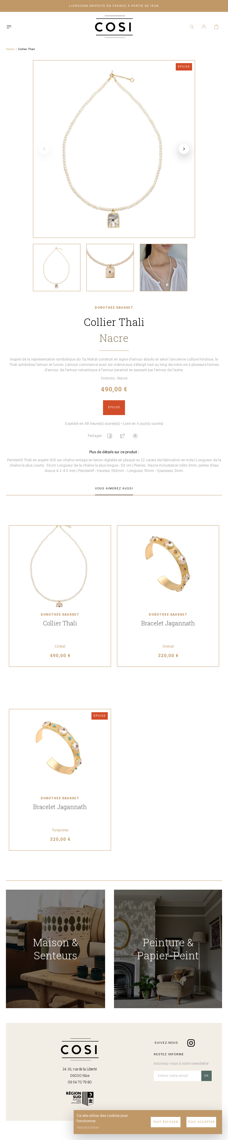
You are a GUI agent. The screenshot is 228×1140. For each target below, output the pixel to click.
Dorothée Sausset (114, 307)
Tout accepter (201, 1121)
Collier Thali (26, 49)
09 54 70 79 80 (80, 1082)
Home (10, 49)
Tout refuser (165, 1121)
